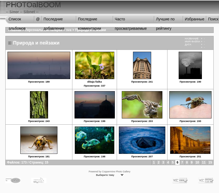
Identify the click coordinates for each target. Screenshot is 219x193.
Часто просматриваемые (131, 20)
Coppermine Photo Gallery (116, 171)
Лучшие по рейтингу (165, 20)
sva (68, 30)
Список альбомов (17, 20)
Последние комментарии (89, 20)
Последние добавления (54, 20)
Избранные (194, 19)
